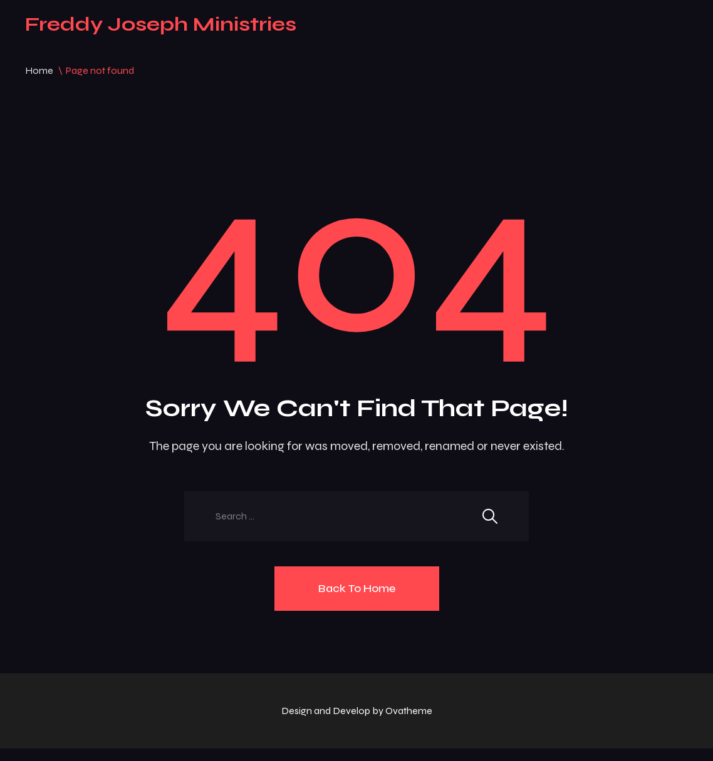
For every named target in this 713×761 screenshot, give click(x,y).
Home (39, 70)
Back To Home (356, 588)
